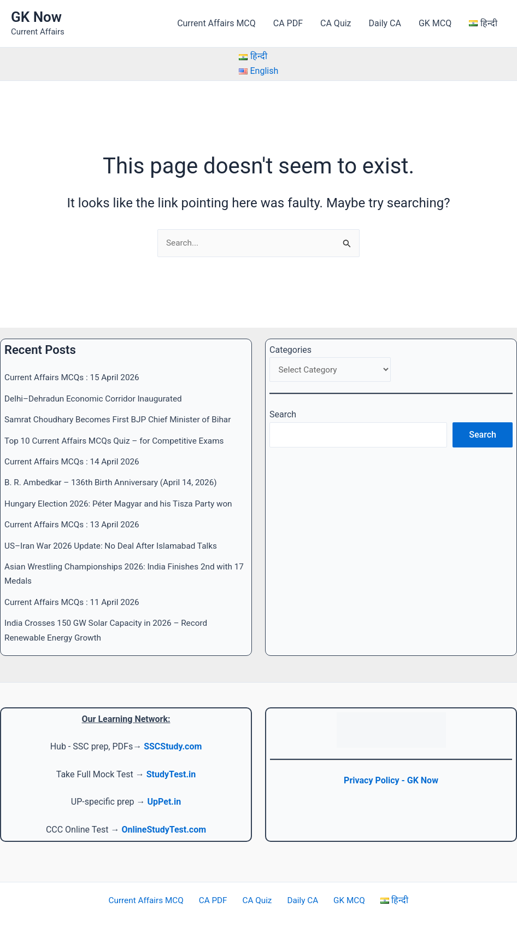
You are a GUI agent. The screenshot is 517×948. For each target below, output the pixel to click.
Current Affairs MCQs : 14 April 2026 (74, 461)
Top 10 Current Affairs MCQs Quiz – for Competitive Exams (119, 440)
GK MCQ (435, 23)
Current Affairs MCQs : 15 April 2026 (74, 378)
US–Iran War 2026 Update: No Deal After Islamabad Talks (115, 545)
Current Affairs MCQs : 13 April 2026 (74, 524)
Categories (290, 350)
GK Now (36, 17)
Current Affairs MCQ (216, 23)
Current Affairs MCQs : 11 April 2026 (74, 602)
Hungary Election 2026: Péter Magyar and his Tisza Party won (123, 503)
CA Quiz (335, 23)
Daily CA (385, 23)
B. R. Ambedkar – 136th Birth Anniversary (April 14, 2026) (115, 483)
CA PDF (288, 23)
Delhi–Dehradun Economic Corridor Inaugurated (97, 398)
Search (282, 416)
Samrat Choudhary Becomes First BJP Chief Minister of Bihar (123, 419)
